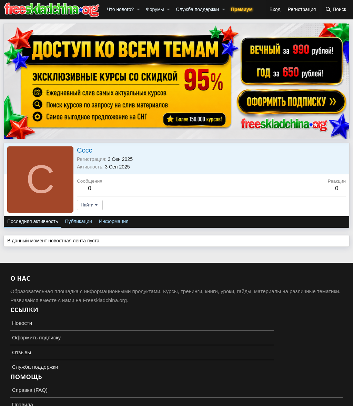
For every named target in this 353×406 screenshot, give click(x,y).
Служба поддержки (197, 9)
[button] (138, 9)
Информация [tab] (114, 221)
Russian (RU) (21, 381)
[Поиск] (336, 9)
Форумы (155, 9)
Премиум (242, 9)
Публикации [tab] (78, 221)
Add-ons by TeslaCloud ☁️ (176, 394)
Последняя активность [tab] (32, 221)
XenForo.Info (43, 400)
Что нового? (120, 9)
